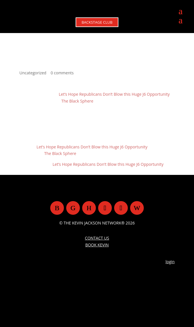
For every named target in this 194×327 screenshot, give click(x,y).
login (170, 261)
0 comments (62, 72)
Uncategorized (32, 72)
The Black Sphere (77, 101)
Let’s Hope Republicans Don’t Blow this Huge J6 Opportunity (114, 94)
